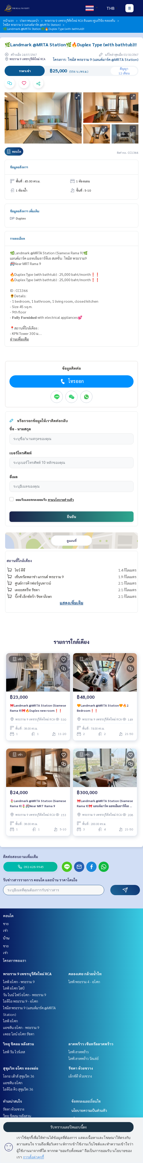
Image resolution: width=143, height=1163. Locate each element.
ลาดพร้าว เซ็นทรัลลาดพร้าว (90, 1043)
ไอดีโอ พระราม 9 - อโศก (20, 1001)
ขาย (6, 923)
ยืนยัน (71, 516)
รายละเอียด (17, 238)
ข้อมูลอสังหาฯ (19, 167)
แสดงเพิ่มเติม (71, 603)
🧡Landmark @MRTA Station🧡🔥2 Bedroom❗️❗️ (102, 707)
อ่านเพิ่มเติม (19, 339)
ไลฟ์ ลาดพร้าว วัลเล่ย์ (83, 1058)
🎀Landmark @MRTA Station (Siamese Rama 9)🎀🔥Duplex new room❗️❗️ (38, 707)
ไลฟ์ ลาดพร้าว (78, 1051)
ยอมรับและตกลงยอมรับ (31, 500)
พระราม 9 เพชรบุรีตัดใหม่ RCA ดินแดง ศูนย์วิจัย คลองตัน (80, 20)
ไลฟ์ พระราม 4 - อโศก (84, 981)
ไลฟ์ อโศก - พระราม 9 (19, 981)
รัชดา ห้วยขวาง (80, 1068)
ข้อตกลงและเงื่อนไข (86, 1101)
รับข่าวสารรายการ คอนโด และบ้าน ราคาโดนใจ (40, 879)
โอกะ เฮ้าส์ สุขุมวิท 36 (18, 1076)
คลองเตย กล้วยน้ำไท (85, 973)
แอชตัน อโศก (12, 1082)
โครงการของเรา (14, 960)
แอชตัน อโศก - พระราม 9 (21, 1027)
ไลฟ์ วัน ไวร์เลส (14, 1051)
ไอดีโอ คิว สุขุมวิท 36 (18, 1089)
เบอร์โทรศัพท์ (20, 453)
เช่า (5, 930)
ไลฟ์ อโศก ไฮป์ (14, 988)
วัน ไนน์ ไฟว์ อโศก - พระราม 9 (24, 994)
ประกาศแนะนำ (29, 20)
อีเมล (13, 476)
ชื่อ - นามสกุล (20, 428)
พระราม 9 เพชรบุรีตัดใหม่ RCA (27, 973)
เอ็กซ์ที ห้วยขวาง (80, 1076)
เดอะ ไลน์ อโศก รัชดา (18, 1034)
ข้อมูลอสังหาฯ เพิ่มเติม (24, 211)
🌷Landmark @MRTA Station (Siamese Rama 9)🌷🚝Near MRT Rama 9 (38, 803)
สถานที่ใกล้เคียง (19, 560)
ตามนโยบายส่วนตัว (61, 500)
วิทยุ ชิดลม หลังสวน (18, 1043)
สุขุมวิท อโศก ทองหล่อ (20, 1068)
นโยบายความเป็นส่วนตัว (89, 1110)
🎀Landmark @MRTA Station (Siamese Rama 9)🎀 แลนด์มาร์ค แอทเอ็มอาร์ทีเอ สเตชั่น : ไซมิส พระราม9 (105, 803)
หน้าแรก (8, 20)
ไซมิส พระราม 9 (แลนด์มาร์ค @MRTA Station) (32, 25)
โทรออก (71, 381)
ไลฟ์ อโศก (10, 1020)
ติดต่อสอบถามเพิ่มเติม (20, 856)
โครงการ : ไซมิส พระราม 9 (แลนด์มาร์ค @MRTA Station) (95, 59)
